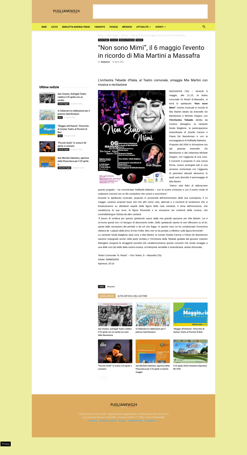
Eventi (160, 26)
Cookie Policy (135, 420)
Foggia (113, 26)
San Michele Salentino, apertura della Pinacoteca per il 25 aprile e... (73, 161)
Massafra (111, 286)
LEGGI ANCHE (107, 296)
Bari (44, 26)
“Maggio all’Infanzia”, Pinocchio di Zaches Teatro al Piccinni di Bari (73, 129)
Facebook (150, 420)
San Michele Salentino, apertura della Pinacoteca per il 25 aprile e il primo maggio (153, 369)
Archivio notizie (107, 420)
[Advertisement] (150, 11)
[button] (204, 27)
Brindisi (127, 26)
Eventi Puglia (112, 35)
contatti (93, 420)
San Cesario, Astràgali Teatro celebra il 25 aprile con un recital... (72, 97)
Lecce (54, 26)
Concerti (124, 35)
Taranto (99, 26)
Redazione (105, 62)
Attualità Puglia (64, 168)
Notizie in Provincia (127, 40)
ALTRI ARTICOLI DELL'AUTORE (132, 296)
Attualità (143, 26)
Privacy (122, 420)
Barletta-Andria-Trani (76, 26)
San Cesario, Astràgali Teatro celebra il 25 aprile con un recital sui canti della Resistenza (115, 332)
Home (100, 35)
